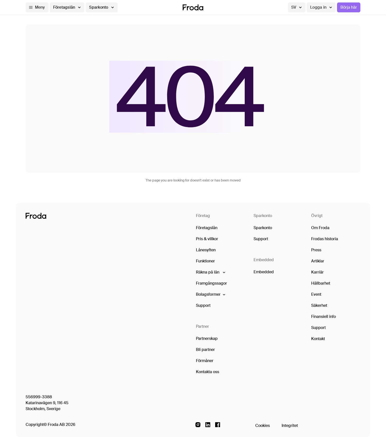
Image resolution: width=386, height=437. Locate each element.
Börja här (348, 7)
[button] (37, 7)
